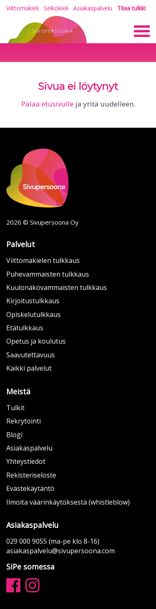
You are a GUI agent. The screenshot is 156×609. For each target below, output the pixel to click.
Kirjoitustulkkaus (32, 300)
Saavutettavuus (30, 354)
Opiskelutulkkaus (33, 314)
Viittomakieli (22, 8)
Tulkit (15, 407)
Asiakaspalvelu (92, 8)
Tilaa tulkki (131, 8)
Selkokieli (56, 8)
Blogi (14, 434)
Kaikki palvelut (29, 368)
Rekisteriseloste (31, 475)
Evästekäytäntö (30, 488)
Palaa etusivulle (47, 104)
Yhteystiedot (25, 461)
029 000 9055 (26, 541)
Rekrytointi (23, 421)
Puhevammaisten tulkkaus (47, 274)
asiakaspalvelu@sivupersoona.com (60, 550)
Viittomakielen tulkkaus (43, 260)
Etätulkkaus (24, 327)
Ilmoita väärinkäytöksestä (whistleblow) (68, 502)
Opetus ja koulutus (36, 341)
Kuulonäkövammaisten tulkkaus (56, 287)
